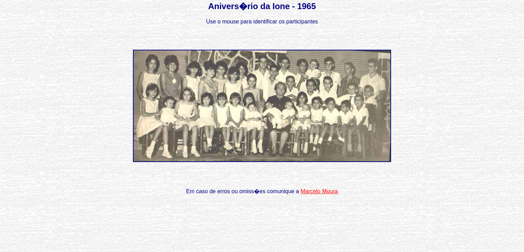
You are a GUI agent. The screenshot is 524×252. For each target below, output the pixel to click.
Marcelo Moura (319, 191)
